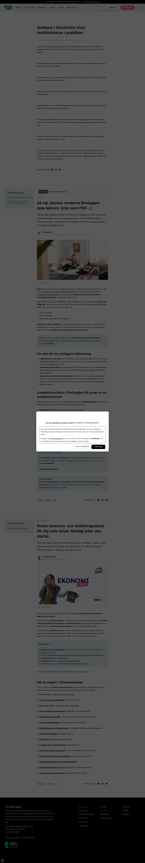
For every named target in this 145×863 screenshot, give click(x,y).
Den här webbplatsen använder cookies (59, 423)
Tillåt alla (98, 447)
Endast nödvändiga (82, 446)
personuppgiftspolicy (57, 439)
